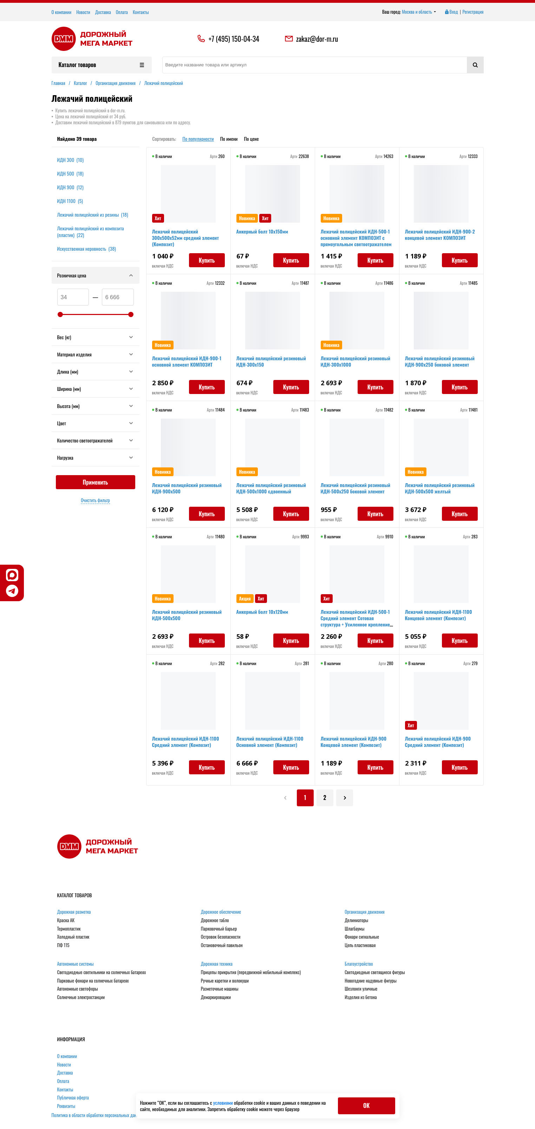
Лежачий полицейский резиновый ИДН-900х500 (187, 488)
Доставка (103, 11)
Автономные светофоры (77, 989)
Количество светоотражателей (95, 440)
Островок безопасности (221, 937)
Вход (451, 12)
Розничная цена (95, 275)
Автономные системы (75, 964)
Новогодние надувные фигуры (371, 981)
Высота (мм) (95, 405)
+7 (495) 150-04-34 (234, 38)
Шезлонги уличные (361, 989)
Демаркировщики (216, 997)
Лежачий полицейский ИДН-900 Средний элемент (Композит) (438, 741)
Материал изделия (95, 354)
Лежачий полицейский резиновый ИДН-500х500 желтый (440, 488)
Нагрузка (95, 457)
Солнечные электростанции (81, 997)
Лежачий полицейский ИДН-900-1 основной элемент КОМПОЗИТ (187, 361)
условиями (223, 1102)
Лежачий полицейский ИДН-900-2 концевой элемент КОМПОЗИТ (440, 234)
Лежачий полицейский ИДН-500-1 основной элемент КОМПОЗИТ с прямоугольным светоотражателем (356, 238)
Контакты (141, 11)
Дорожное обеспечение (221, 912)
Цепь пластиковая (360, 945)
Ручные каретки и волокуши (225, 981)
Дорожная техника (217, 964)
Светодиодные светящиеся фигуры (375, 972)
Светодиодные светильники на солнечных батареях (101, 972)
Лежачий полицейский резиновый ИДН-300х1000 (355, 361)
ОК (366, 1105)
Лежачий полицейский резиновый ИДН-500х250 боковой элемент (355, 488)
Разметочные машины (220, 989)
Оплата (122, 11)
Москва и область (419, 12)
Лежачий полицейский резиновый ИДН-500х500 (187, 615)
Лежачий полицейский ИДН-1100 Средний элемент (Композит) (185, 741)
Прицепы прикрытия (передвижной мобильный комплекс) (251, 972)
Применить (95, 482)
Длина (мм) (95, 371)
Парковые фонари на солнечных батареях (93, 981)
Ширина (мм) (95, 388)
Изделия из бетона (361, 997)
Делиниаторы (356, 920)
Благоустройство (359, 964)
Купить (207, 260)
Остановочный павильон (222, 945)
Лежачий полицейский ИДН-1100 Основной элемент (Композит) (270, 741)
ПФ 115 (63, 945)
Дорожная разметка (74, 912)
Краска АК (66, 920)
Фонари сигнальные (362, 937)
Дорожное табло (215, 920)
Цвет (95, 423)
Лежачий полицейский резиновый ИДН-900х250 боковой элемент (440, 361)
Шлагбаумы (354, 929)
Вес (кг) (95, 337)
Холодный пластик (73, 937)
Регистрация (473, 12)
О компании (62, 11)
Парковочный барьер (219, 929)
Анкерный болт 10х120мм (262, 611)
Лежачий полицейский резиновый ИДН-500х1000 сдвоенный (271, 488)
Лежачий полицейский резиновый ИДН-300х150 (271, 361)
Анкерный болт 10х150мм (262, 231)
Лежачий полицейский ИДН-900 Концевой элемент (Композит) (354, 741)
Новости (83, 11)
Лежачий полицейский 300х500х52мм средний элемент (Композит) (185, 238)
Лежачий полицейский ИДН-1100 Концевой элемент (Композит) (438, 615)
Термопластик (69, 929)
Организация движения (365, 912)
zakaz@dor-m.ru (311, 38)
